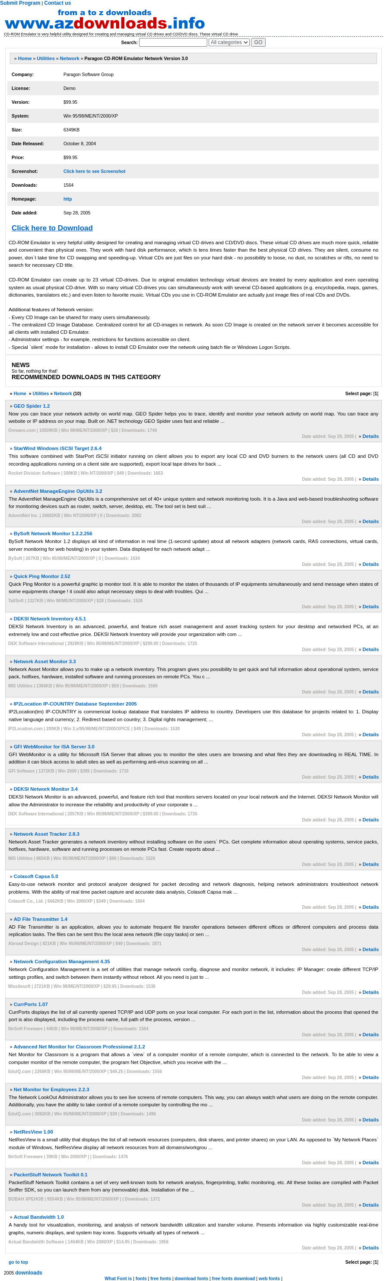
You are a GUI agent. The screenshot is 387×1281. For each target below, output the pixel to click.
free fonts (160, 1278)
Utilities (46, 58)
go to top (18, 1262)
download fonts (192, 1278)
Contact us (57, 3)
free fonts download (233, 1278)
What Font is (118, 1278)
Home (25, 58)
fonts (141, 1278)
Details (370, 436)
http (67, 198)
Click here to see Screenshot (94, 171)
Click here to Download (52, 228)
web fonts (269, 1278)
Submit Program (20, 3)
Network (69, 58)
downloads (28, 1273)
